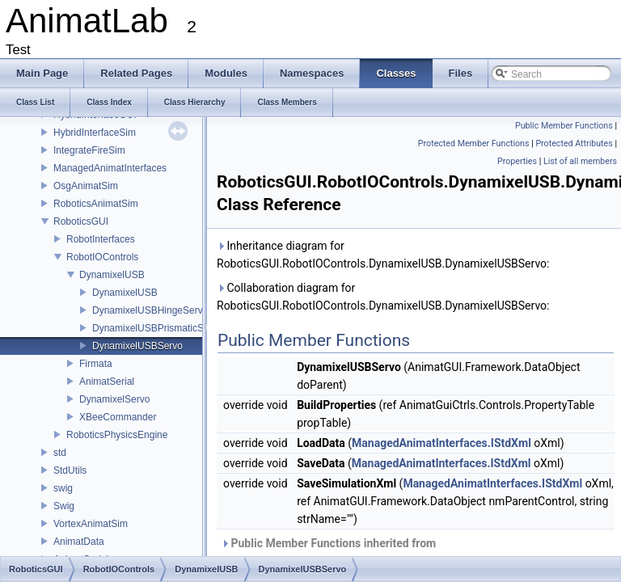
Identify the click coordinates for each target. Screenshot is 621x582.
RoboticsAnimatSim (95, 203)
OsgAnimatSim (85, 186)
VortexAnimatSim (90, 523)
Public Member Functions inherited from (339, 552)
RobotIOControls (102, 257)
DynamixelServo (114, 399)
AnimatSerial (106, 381)
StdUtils (70, 470)
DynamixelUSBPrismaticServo (157, 328)
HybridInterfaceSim (94, 132)
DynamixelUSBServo (137, 346)
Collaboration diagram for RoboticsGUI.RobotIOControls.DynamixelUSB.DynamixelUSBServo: (383, 296)
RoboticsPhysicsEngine (116, 435)
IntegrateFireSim (89, 150)
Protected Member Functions (474, 143)
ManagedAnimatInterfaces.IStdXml (441, 442)
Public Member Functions (564, 125)
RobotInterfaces (100, 239)
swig (63, 488)
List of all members (580, 161)
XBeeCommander (117, 417)
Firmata (95, 363)
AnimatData (78, 541)
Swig (63, 506)
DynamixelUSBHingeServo (150, 310)
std (59, 452)
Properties (517, 161)
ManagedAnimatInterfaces (110, 168)
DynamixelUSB (112, 274)
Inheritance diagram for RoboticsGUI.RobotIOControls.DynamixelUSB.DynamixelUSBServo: (383, 254)
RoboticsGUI (80, 221)
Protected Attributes (573, 143)
